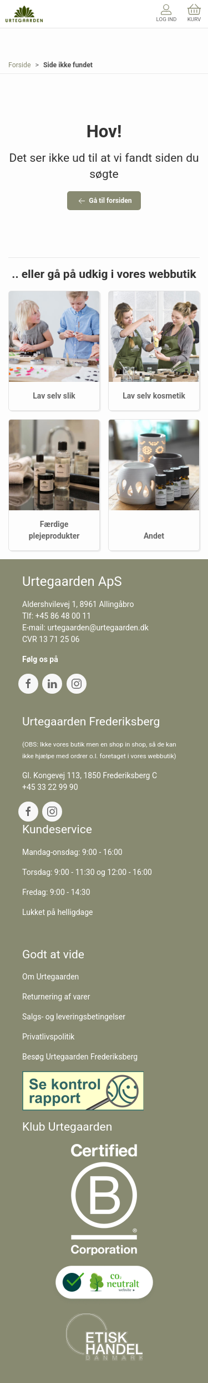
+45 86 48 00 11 (63, 615)
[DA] (24, 14)
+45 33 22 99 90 (50, 787)
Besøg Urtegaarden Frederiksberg (80, 1056)
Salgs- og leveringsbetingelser (73, 1016)
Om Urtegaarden (50, 976)
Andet (154, 535)
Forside (19, 65)
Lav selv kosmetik (154, 395)
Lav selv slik (54, 395)
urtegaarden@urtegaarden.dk (97, 627)
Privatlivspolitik (48, 1036)
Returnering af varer (56, 996)
